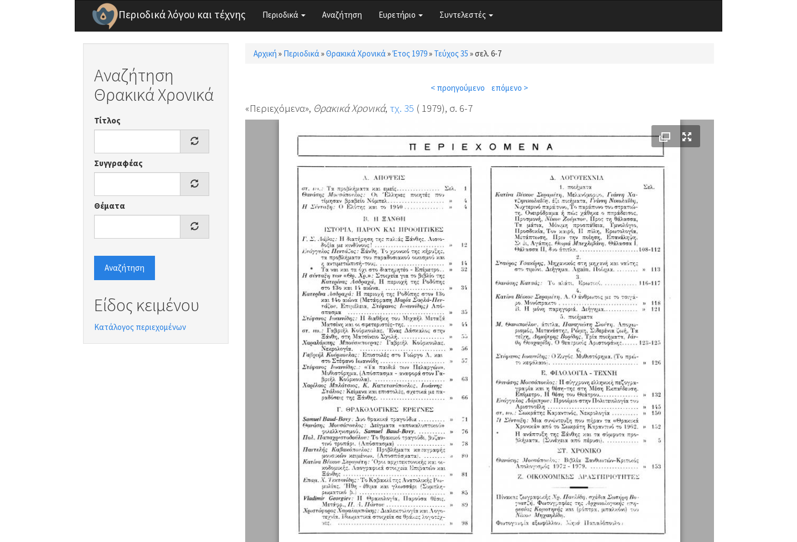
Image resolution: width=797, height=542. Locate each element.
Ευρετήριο (401, 14)
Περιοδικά (284, 14)
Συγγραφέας (118, 163)
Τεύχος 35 (451, 53)
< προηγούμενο (458, 87)
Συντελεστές (466, 14)
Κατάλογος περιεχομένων (140, 327)
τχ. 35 (402, 108)
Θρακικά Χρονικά (356, 53)
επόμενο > (509, 87)
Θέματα (109, 205)
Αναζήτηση (342, 14)
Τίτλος (107, 120)
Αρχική (265, 53)
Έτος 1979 (409, 53)
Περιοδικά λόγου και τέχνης (182, 14)
